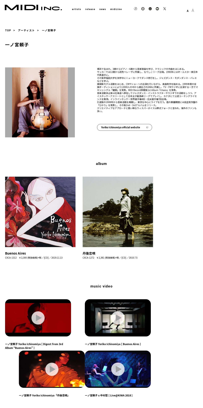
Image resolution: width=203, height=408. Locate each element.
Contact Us (187, 397)
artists (76, 9)
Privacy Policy (155, 397)
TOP (8, 30)
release (90, 9)
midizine (116, 9)
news (102, 9)
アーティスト (26, 30)
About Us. (172, 397)
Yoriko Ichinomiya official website (124, 127)
